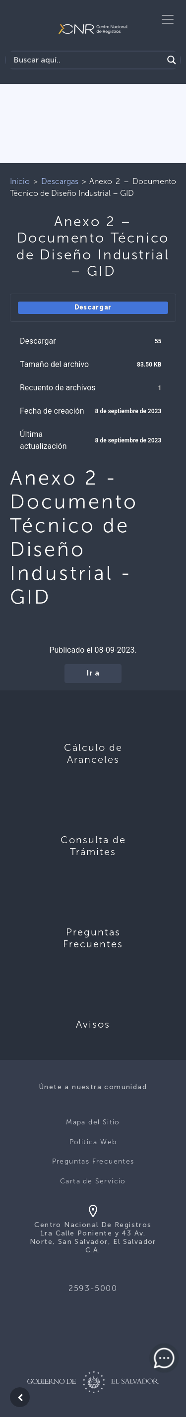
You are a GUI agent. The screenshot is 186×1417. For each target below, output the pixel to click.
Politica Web (93, 1142)
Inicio (20, 181)
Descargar (93, 308)
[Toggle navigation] (167, 19)
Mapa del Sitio (93, 1122)
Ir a (93, 674)
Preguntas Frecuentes (93, 1161)
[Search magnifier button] (171, 60)
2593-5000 (92, 1288)
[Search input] (87, 60)
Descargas (59, 181)
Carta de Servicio (93, 1181)
